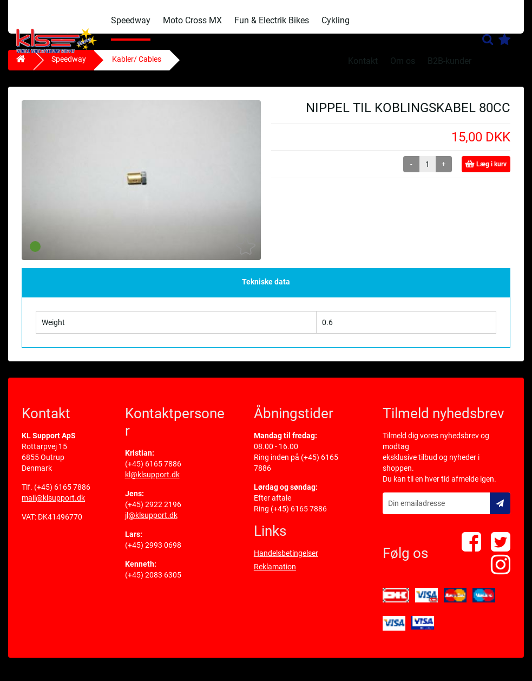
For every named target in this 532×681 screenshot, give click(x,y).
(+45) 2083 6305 (153, 581)
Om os (402, 61)
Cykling (335, 20)
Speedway (130, 20)
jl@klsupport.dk (151, 521)
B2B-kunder (449, 61)
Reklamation (275, 573)
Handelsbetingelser (286, 559)
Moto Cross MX (192, 20)
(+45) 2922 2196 (153, 511)
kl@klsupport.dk (152, 481)
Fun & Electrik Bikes (271, 20)
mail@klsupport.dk (53, 504)
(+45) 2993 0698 (153, 551)
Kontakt (363, 61)
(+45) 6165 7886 (62, 493)
